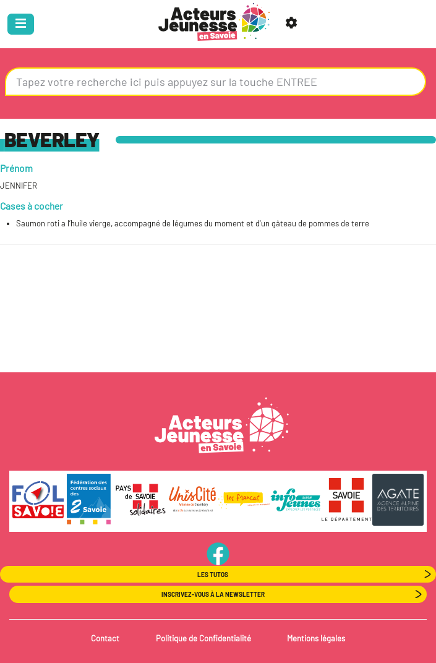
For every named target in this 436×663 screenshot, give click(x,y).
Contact (105, 638)
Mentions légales (316, 638)
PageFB (218, 553)
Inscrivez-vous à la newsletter (213, 594)
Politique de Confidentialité (203, 638)
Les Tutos (212, 574)
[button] (293, 24)
